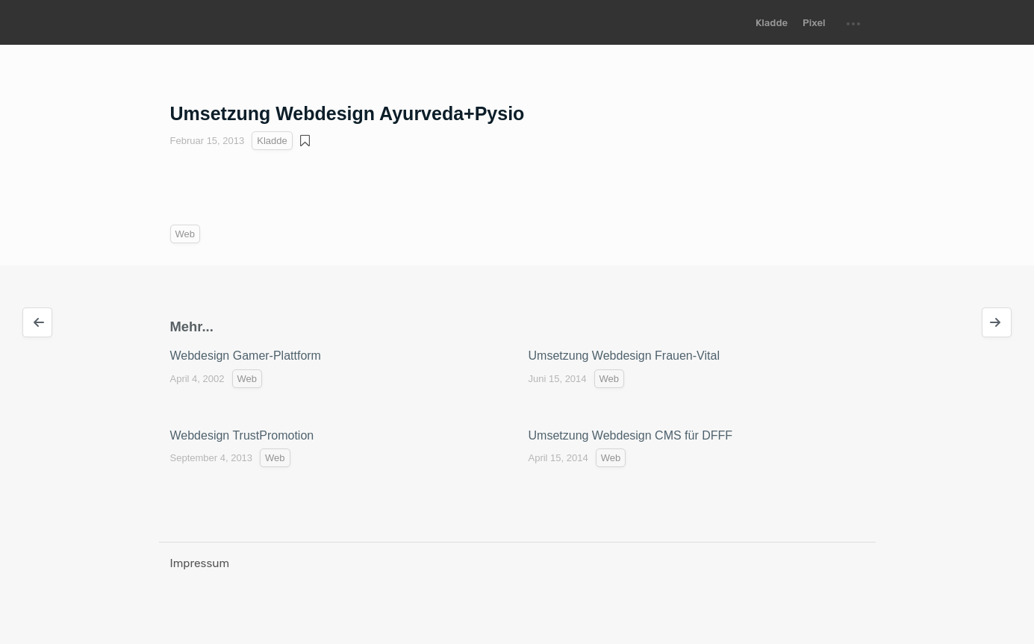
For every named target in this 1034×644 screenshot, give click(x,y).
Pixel (814, 22)
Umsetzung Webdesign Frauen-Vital (624, 355)
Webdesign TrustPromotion (242, 435)
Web (185, 234)
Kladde (772, 22)
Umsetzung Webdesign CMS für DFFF (631, 435)
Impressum (200, 563)
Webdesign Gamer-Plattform (245, 355)
